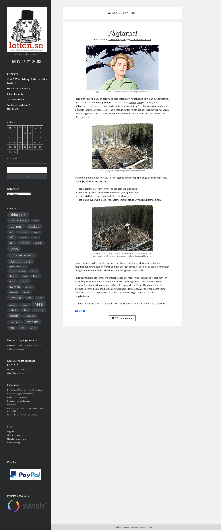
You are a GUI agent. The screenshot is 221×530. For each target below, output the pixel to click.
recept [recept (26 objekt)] (13, 305)
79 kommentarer (122, 318)
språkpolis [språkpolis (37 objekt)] (30, 316)
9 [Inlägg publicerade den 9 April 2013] (15, 137)
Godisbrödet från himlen (17, 397)
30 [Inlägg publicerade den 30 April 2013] (15, 152)
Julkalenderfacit (15, 99)
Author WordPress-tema (125, 527)
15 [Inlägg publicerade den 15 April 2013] (10, 142)
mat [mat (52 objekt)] (12, 281)
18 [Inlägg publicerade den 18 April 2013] (25, 142)
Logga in (10, 431)
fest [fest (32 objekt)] (35, 237)
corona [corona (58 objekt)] (23, 232)
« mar (9, 158)
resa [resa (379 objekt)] (39, 304)
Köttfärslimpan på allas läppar (19, 401)
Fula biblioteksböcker (16, 373)
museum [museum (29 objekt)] (13, 292)
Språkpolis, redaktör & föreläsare (19, 106)
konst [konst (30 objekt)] (33, 271)
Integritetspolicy (16, 93)
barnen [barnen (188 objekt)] (16, 226)
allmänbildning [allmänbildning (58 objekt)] (18, 220)
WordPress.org (13, 442)
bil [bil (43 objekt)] (11, 232)
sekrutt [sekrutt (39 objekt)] (13, 310)
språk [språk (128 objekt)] (14, 316)
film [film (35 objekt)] (12, 243)
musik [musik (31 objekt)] (26, 292)
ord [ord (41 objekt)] (29, 297)
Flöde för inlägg (13, 435)
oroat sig (133, 106)
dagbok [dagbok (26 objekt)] (35, 232)
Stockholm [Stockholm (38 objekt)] (15, 322)
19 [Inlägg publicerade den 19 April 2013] (30, 142)
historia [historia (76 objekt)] (24, 242)
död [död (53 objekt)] (12, 237)
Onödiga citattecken (15, 349)
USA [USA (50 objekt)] (33, 327)
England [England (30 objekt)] (24, 237)
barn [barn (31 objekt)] (35, 220)
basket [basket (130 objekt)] (34, 226)
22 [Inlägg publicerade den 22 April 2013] (10, 147)
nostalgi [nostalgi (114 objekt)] (16, 297)
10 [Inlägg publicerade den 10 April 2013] (20, 137)
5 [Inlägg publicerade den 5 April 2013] (30, 132)
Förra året (80, 98)
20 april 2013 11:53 (140, 39)
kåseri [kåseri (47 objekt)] (13, 276)
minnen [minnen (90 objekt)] (15, 287)
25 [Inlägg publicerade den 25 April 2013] (25, 147)
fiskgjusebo (137, 98)
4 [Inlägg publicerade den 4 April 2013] (25, 132)
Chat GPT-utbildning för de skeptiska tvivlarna (27, 81)
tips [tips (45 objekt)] (12, 327)
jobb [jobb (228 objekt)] (14, 248)
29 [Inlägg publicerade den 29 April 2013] (10, 152)
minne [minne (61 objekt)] (24, 281)
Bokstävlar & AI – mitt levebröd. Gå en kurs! (25, 390)
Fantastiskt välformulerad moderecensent (24, 345)
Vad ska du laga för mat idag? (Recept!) (22, 415)
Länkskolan (11, 404)
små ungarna (135, 102)
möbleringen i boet (85, 106)
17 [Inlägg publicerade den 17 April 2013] (20, 142)
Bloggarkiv (13, 73)
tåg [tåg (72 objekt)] (22, 327)
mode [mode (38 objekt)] (28, 287)
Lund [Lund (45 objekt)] (35, 276)
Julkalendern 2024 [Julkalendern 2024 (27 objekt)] (17, 271)
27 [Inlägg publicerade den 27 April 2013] (35, 147)
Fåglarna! (122, 33)
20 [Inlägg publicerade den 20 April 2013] (35, 142)
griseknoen (83, 296)
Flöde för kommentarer (17, 439)
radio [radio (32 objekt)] (40, 298)
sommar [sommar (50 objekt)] (39, 310)
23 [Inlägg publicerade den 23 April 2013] (15, 147)
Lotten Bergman (117, 39)
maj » (15, 158)
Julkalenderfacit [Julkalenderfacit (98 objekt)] (21, 255)
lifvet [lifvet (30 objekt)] (25, 276)
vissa (102, 106)
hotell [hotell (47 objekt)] (38, 243)
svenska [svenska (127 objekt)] (33, 322)
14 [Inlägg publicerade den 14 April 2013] (40, 137)
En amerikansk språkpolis (17, 369)
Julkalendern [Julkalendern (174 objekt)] (20, 261)
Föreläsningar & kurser (19, 88)
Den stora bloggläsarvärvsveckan (20, 393)
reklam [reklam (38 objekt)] (25, 305)
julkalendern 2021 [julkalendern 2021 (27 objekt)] (17, 267)
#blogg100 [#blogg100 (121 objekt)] (18, 215)
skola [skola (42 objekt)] (25, 310)
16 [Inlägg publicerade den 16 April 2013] (15, 142)
